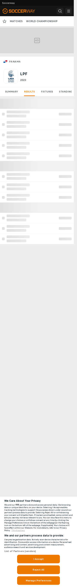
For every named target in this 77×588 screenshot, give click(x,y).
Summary (11, 91)
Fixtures (47, 91)
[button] (60, 11)
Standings (66, 91)
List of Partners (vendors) (20, 551)
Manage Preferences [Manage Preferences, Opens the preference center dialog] (38, 580)
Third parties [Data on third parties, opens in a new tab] (18, 530)
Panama (15, 61)
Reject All (38, 569)
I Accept (38, 559)
